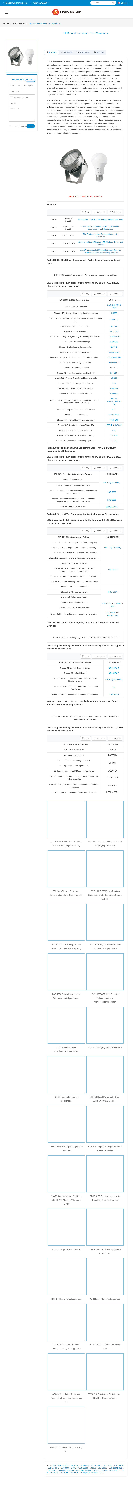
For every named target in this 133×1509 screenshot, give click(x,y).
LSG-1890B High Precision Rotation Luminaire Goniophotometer (105, 946)
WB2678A (64, 1472)
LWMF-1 (114, 320)
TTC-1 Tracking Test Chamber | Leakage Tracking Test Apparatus (66, 1347)
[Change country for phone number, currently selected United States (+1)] (12, 97)
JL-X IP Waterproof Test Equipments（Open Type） (105, 1251)
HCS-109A (112, 592)
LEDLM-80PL (53, 1468)
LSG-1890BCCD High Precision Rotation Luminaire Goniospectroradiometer (105, 998)
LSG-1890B (114, 694)
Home (6, 23)
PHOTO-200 (86, 1470)
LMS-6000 (111, 500)
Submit (30, 126)
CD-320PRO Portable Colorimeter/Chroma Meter (66, 1049)
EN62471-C (114, 362)
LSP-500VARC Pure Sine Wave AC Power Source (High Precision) (66, 844)
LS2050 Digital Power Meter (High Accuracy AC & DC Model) (105, 1099)
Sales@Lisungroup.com (16, 3)
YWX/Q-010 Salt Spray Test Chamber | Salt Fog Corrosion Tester (105, 1396)
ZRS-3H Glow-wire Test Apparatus (66, 1299)
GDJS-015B (96, 1466)
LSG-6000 (111, 492)
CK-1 (114, 409)
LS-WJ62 (114, 342)
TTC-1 (114, 441)
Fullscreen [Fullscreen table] (115, 212)
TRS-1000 (113, 1470)
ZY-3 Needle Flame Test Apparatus (105, 1299)
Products (67, 52)
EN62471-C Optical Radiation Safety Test (66, 1449)
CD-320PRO (58, 1466)
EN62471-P (114, 673)
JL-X (114, 383)
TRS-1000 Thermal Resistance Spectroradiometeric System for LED (66, 893)
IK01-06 (114, 326)
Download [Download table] (99, 212)
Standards (83, 52)
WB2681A (114, 388)
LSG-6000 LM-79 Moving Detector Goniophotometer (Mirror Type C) (66, 946)
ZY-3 (114, 430)
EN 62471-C (85, 1466)
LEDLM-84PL (111, 507)
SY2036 (104, 1470)
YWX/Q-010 (114, 352)
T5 (114, 687)
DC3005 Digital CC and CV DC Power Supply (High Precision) (105, 844)
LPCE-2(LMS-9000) (111, 482)
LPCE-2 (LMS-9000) (79, 1468)
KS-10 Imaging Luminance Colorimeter (66, 1099)
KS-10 (121, 1466)
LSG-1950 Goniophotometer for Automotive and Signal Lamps (66, 996)
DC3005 (74, 1466)
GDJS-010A (114, 415)
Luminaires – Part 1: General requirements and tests (100, 220)
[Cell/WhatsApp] (22, 97)
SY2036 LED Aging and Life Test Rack (105, 1047)
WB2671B (54, 1472)
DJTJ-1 (114, 347)
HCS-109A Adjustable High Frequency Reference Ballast (105, 1148)
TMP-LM (114, 420)
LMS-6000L (111, 613)
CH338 (114, 313)
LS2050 (93, 1468)
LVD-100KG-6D (114, 357)
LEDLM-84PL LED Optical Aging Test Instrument (66, 1148)
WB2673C (114, 394)
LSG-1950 (51, 1470)
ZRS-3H (114, 435)
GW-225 (118, 425)
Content (51, 52)
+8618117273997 (40, 3)
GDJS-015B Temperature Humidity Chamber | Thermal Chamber (105, 1198)
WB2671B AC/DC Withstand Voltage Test (105, 1347)
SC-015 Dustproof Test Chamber (66, 1249)
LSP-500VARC (73, 1470)
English (122, 3)
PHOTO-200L (112, 615)
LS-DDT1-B (114, 336)
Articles (99, 52)
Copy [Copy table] (85, 212)
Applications (19, 23)
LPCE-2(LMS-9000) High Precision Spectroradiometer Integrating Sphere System (105, 895)
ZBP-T (110, 425)
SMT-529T (114, 331)
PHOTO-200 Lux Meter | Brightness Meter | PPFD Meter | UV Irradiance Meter (66, 1200)
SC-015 (114, 378)
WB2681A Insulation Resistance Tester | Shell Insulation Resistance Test (66, 1398)
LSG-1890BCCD (116, 1468)
